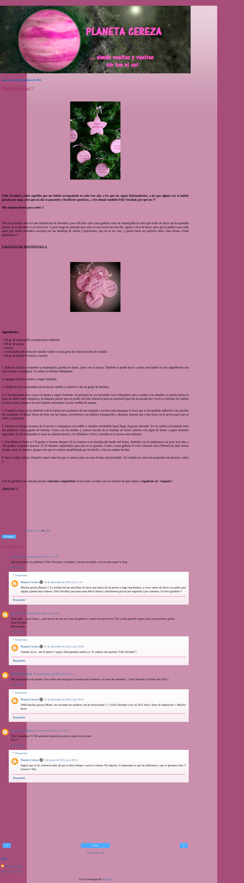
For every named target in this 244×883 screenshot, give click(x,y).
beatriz (15, 556)
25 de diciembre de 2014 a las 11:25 (53, 673)
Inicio (95, 845)
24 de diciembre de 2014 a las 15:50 (39, 613)
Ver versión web (95, 852)
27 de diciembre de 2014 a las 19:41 (64, 699)
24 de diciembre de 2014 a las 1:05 (39, 556)
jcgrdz (14, 613)
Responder (17, 567)
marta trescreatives (22, 730)
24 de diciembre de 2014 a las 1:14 (63, 582)
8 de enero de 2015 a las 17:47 (51, 730)
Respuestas (21, 575)
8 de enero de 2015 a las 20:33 (60, 760)
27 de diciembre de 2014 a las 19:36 (64, 646)
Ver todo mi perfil (11, 871)
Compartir (9, 536)
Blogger (106, 879)
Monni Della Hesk (21, 673)
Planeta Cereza (29, 582)
